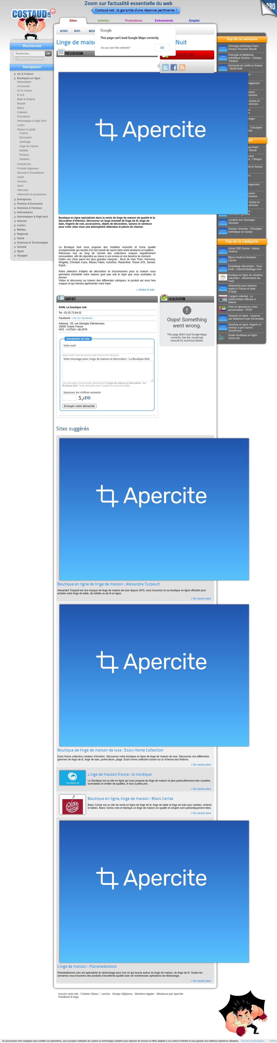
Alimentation (24, 81)
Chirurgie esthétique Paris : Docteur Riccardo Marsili (239, 48)
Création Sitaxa (89, 993)
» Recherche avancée (29, 58)
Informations (25, 212)
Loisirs (21, 125)
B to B (20, 94)
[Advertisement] (107, 63)
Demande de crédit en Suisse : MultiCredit (240, 67)
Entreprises (24, 199)
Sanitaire (24, 159)
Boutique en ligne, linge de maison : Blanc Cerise (130, 799)
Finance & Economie (30, 203)
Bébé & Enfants (26, 99)
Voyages (22, 255)
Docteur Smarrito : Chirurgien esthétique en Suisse (240, 230)
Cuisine (23, 133)
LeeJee (105, 993)
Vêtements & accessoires (31, 194)
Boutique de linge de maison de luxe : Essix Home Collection (110, 750)
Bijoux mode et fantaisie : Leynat (238, 259)
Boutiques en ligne (78, 32)
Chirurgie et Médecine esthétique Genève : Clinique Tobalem (240, 57)
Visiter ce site (178, 55)
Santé (20, 177)
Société (21, 246)
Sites (73, 20)
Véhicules (22, 190)
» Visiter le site (145, 289)
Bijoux (20, 107)
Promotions (133, 20)
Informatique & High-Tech (31, 120)
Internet (22, 221)
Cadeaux (22, 112)
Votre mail (69, 345)
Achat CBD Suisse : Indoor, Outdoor (239, 250)
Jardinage (25, 141)
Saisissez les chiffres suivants (82, 392)
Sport (20, 185)
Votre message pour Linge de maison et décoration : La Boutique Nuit (106, 358)
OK (162, 48)
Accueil (64, 31)
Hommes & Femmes (29, 208)
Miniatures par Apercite (170, 993)
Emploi (194, 20)
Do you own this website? (115, 47)
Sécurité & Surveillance (30, 172)
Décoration (25, 137)
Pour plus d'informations (252, 1041)
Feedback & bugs (68, 996)
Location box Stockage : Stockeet (237, 221)
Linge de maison (28, 146)
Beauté (21, 103)
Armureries (23, 86)
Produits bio (24, 164)
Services (22, 181)
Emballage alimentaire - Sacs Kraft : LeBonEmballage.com (240, 268)
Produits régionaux (28, 168)
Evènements (164, 20)
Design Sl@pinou (122, 993)
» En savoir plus (201, 598)
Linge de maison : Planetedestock (87, 967)
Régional (22, 234)
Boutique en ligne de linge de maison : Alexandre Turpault (108, 584)
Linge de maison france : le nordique (120, 775)
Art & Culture (25, 73)
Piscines (24, 154)
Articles (103, 20)
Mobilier (23, 150)
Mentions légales (144, 993)
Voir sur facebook (82, 318)
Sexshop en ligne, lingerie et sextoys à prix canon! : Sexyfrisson (240, 327)
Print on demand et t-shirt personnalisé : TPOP (238, 308)
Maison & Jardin (93, 32)
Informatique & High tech (32, 216)
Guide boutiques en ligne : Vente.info (238, 337)
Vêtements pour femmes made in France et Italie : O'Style (238, 288)
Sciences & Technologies (32, 242)
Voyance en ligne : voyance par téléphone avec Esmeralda (241, 317)
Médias (21, 229)
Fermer (272, 1041)
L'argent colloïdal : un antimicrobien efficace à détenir (237, 299)
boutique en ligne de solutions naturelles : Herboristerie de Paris (241, 278)
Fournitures (23, 116)
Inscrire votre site (68, 993)
